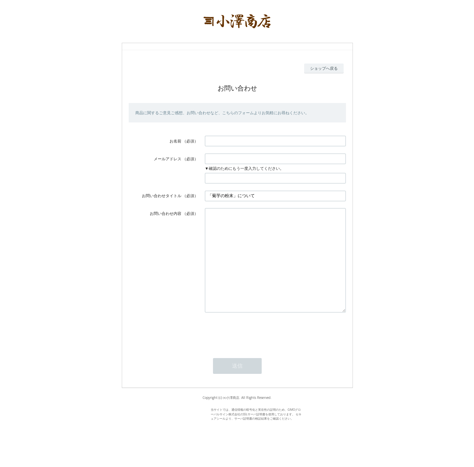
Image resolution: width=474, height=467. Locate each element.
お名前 (175, 141)
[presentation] (255, 352)
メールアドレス (167, 159)
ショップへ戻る (324, 68)
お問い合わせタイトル (161, 195)
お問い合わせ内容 (165, 213)
